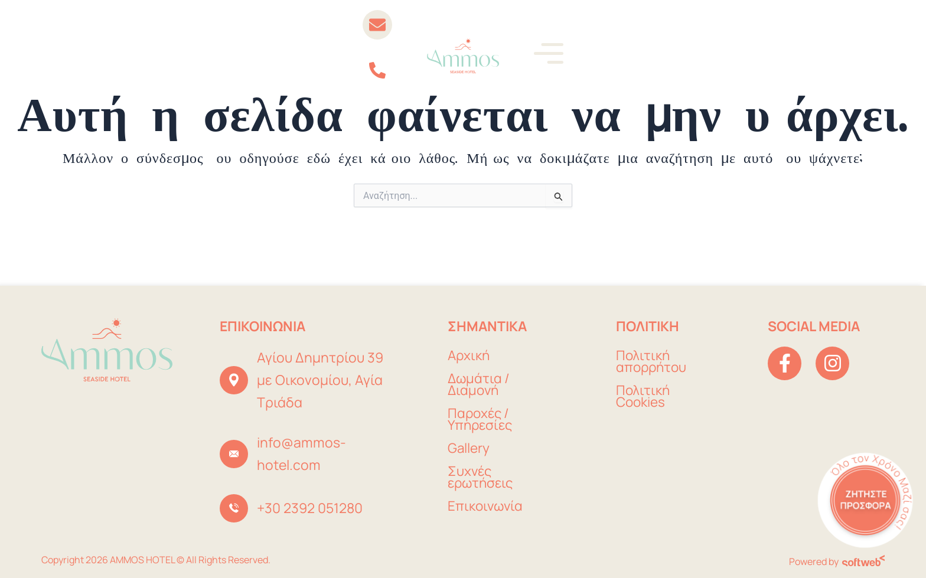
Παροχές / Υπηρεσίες (482, 419)
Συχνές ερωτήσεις (482, 477)
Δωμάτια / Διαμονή (479, 385)
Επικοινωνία (486, 506)
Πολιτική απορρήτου (652, 362)
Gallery (469, 448)
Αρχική (469, 356)
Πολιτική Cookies (643, 396)
